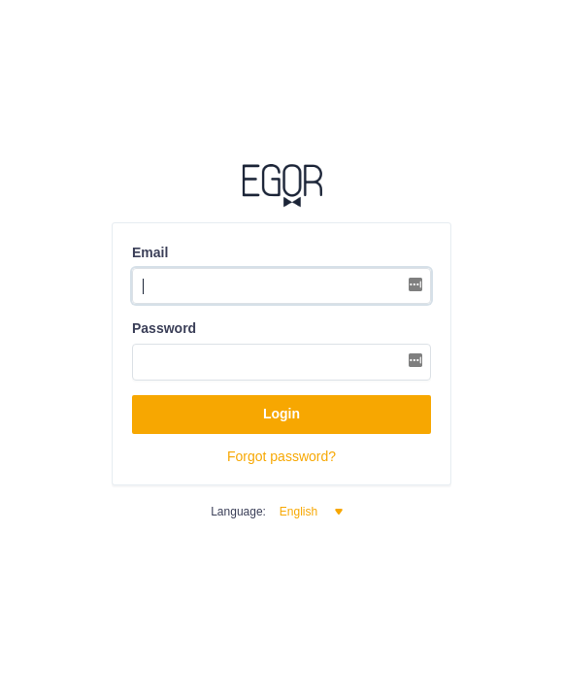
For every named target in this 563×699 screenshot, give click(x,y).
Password (164, 328)
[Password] (281, 362)
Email (150, 252)
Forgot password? (281, 456)
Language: (238, 511)
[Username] (281, 286)
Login (281, 413)
